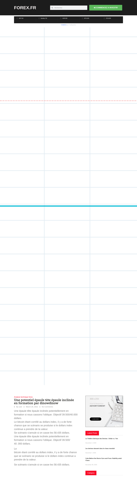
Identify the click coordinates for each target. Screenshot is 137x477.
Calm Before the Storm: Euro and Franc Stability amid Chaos (103, 459)
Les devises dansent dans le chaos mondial (100, 448)
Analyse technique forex (23, 397)
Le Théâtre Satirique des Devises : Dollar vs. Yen (101, 438)
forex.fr (25, 7)
